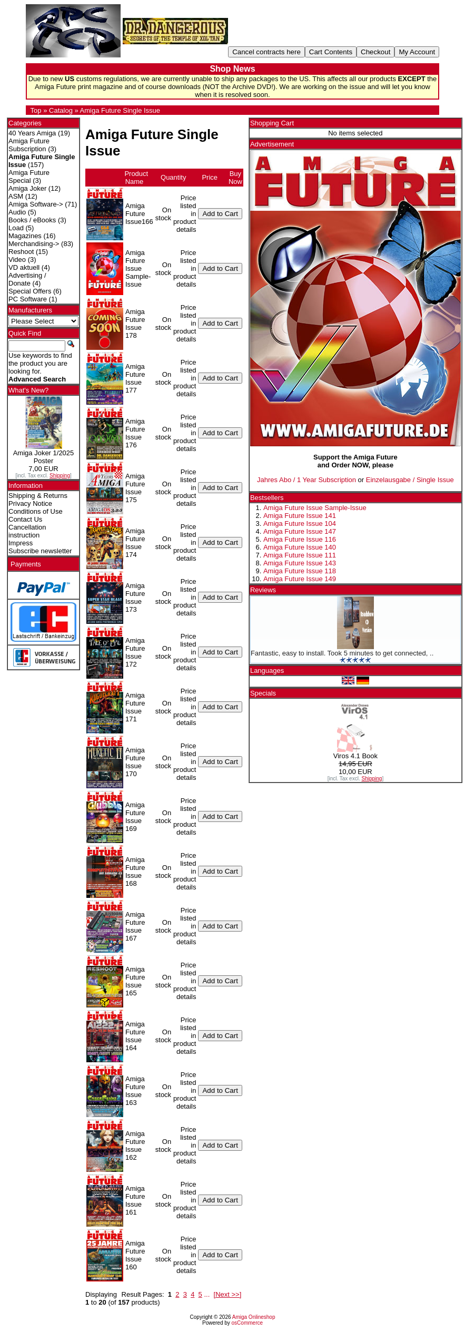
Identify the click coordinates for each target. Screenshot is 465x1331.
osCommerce (247, 1323)
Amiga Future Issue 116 (299, 539)
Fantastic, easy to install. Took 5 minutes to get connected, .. (342, 653)
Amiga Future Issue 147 (299, 531)
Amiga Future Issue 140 (299, 547)
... (207, 1294)
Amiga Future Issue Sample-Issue (315, 508)
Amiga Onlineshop (253, 1317)
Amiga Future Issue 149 (299, 579)
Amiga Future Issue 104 (299, 523)
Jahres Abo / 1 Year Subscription (306, 480)
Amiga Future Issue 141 (299, 516)
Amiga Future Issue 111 (299, 555)
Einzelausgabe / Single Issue (410, 480)
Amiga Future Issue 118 (299, 571)
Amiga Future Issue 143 (299, 563)
